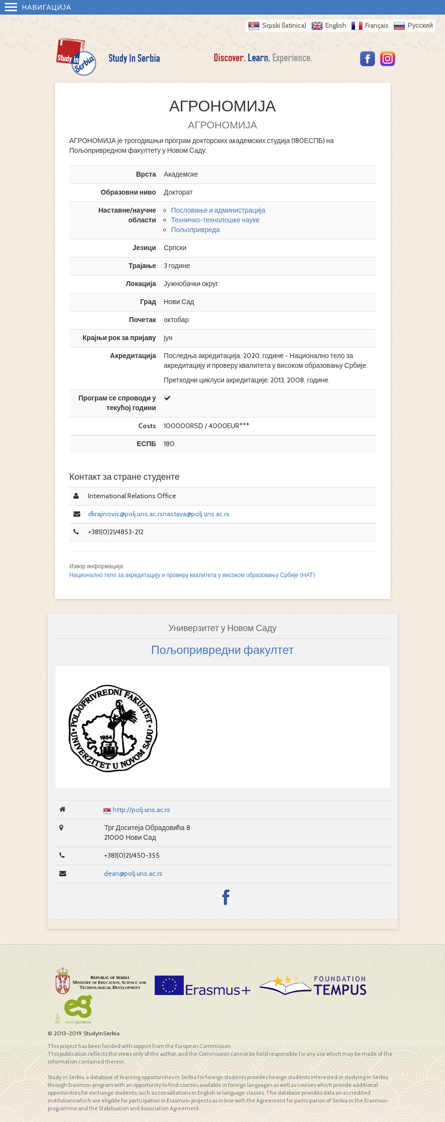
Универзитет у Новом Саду (222, 628)
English (335, 25)
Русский (420, 25)
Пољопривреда (195, 229)
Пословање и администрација (218, 210)
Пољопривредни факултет (222, 650)
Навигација (38, 7)
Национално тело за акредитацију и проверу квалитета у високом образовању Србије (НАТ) (192, 575)
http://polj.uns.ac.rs (141, 809)
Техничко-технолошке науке (215, 220)
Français (377, 25)
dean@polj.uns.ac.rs (133, 873)
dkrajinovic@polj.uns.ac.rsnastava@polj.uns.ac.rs (159, 513)
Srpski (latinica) (284, 25)
